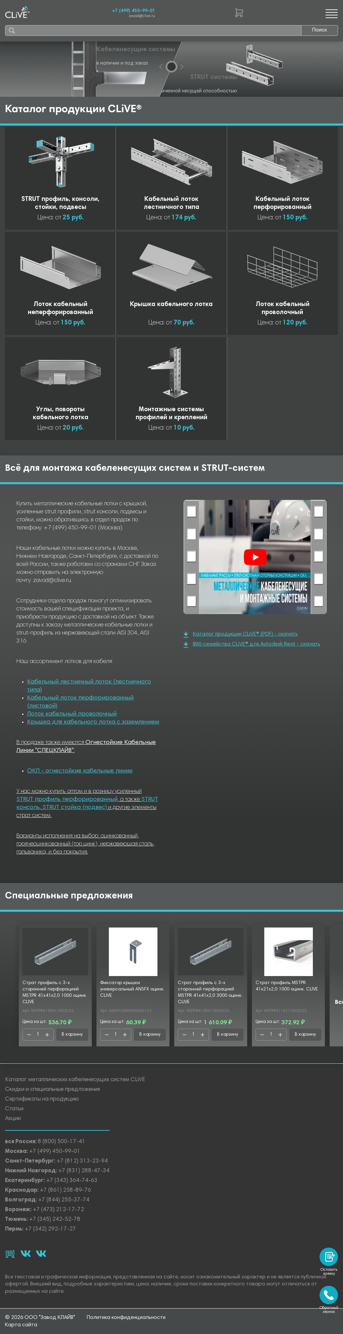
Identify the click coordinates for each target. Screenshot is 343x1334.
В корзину (72, 1034)
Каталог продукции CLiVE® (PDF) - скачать (241, 635)
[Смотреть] (255, 557)
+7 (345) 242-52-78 (54, 1219)
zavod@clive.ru (142, 16)
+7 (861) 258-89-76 (65, 1190)
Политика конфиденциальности (126, 1317)
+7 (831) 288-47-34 (84, 1171)
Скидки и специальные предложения (52, 1090)
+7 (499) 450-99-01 (133, 11)
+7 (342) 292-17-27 (50, 1229)
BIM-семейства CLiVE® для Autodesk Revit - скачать (252, 645)
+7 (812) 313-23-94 (82, 1161)
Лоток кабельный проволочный (72, 714)
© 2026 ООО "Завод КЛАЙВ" (40, 1317)
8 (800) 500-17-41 (61, 1142)
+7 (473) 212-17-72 (58, 1210)
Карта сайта (21, 1325)
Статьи (14, 1109)
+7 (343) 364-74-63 (71, 1181)
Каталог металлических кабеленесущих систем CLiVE (75, 1080)
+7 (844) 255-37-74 (63, 1200)
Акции (13, 1119)
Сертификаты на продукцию (42, 1099)
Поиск (319, 30)
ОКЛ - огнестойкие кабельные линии (79, 771)
